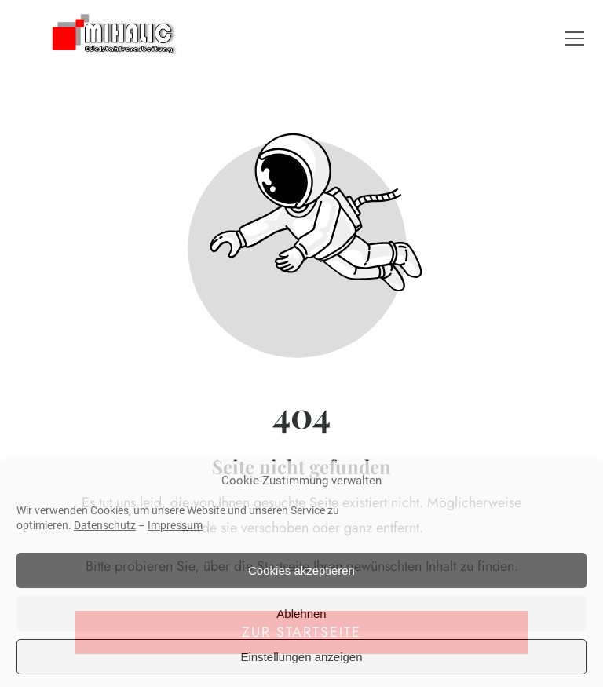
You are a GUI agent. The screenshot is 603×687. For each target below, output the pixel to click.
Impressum (175, 525)
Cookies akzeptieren (301, 570)
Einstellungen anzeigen (301, 656)
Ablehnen (301, 613)
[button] (574, 38)
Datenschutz (105, 525)
